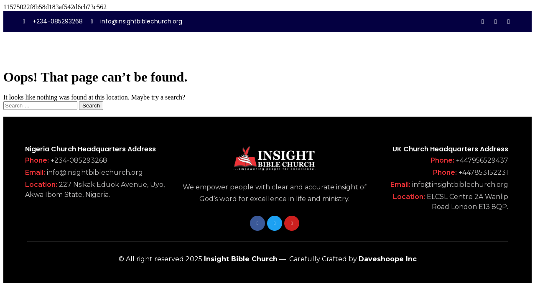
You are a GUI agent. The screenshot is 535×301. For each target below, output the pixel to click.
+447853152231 (483, 172)
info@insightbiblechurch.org (95, 172)
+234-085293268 (79, 160)
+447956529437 (482, 160)
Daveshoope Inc (388, 259)
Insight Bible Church (241, 259)
